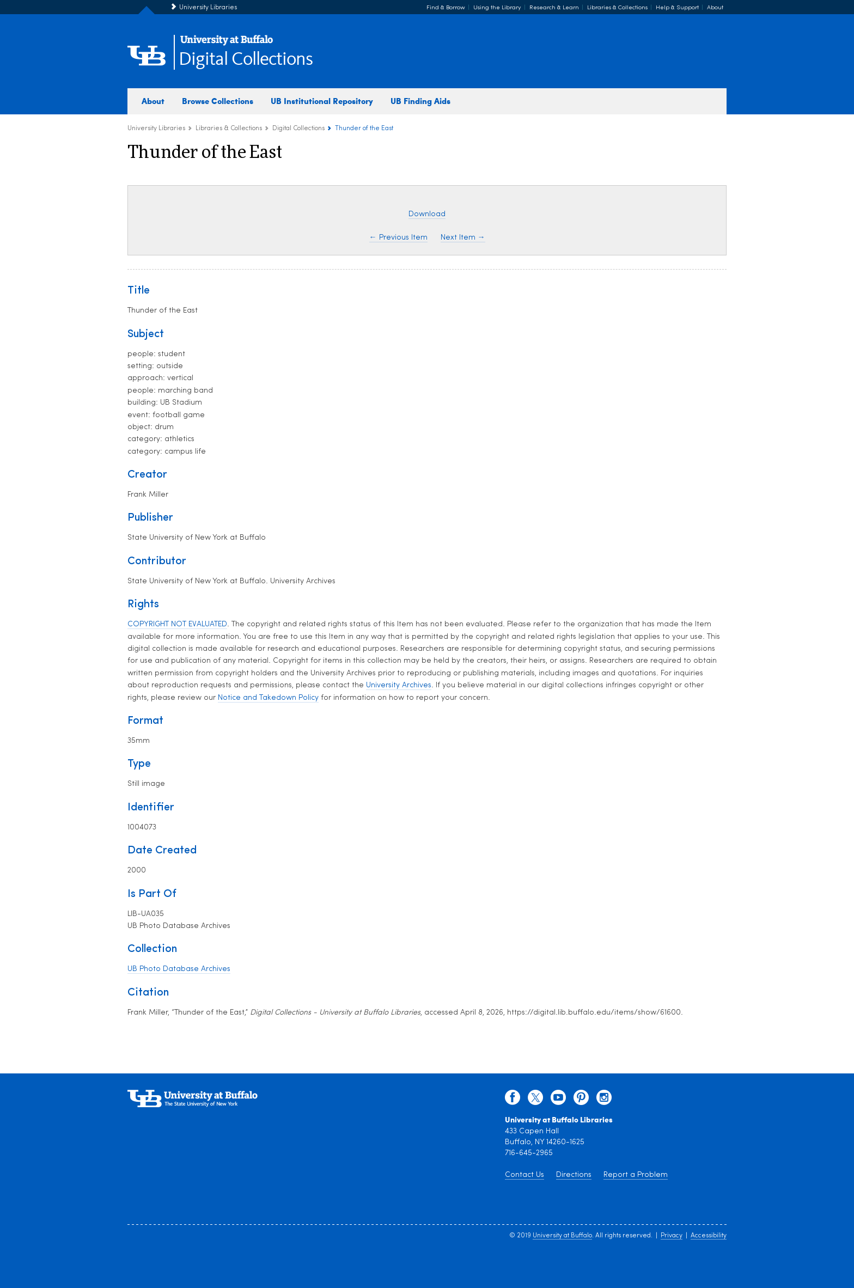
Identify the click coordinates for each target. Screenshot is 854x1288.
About (715, 8)
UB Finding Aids (420, 101)
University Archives (398, 685)
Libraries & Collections (617, 8)
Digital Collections (246, 59)
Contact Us (524, 1175)
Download (427, 214)
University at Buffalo (562, 1235)
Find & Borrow (445, 8)
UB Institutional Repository (322, 101)
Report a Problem (635, 1175)
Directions (573, 1175)
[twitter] (535, 1100)
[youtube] (558, 1100)
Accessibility (709, 1235)
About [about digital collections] (153, 101)
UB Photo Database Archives (178, 969)
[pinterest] (581, 1100)
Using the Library (497, 8)
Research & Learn (554, 8)
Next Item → (463, 238)
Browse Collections (217, 101)
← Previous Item (398, 238)
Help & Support (677, 8)
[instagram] (604, 1100)
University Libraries (208, 7)
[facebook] (512, 1100)
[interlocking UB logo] (226, 44)
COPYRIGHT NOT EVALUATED (177, 624)
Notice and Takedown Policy (268, 698)
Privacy (671, 1235)
